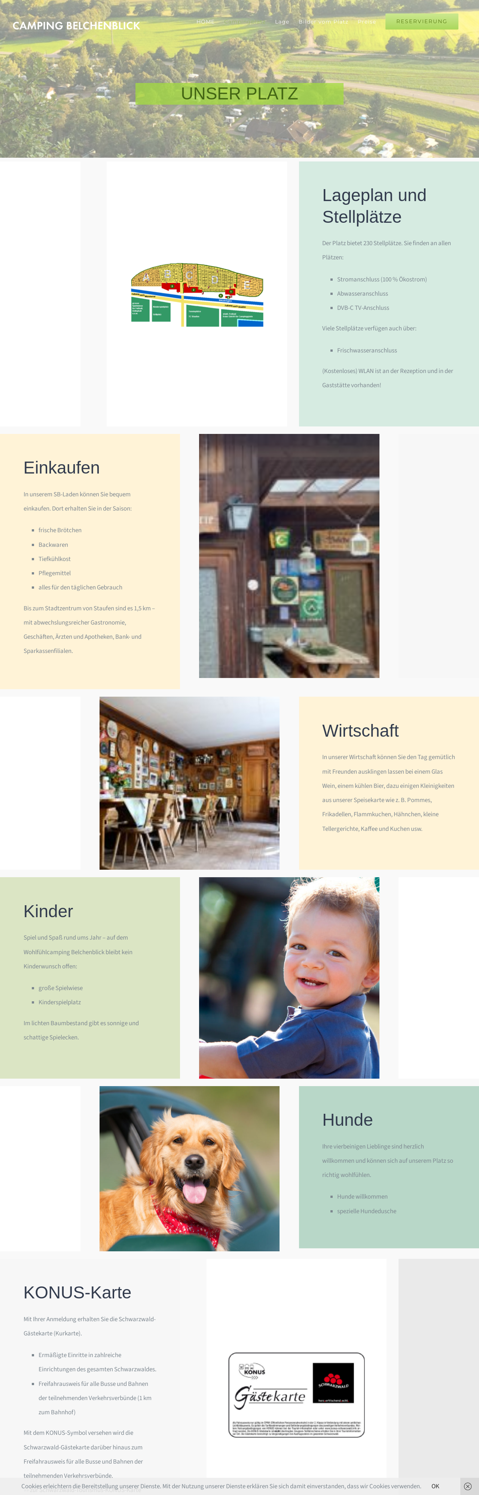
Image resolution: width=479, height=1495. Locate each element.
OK (435, 1486)
